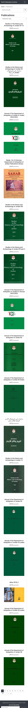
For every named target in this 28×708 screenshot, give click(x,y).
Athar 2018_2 (14, 582)
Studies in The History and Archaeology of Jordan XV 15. (14, 24)
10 (2, 693)
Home (2, 6)
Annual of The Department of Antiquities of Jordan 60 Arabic (14, 379)
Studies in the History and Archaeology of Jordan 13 (14, 459)
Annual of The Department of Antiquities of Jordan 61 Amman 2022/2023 (14, 291)
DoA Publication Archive (9, 2)
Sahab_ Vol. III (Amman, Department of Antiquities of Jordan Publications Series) (14, 162)
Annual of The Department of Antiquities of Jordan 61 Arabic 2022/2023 (14, 115)
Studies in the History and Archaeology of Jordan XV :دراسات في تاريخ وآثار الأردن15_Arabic (14, 69)
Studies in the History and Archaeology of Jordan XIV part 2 (14, 248)
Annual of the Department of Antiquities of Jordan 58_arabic (14, 609)
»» (10, 693)
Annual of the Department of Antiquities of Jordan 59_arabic (14, 541)
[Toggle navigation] (25, 2)
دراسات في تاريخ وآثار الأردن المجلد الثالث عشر (14, 420)
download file (16, 28)
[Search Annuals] (12, 9)
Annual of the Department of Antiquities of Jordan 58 (14, 651)
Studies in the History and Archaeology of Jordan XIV (14, 205)
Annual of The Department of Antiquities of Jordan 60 (14, 336)
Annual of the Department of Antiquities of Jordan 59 (14, 500)
